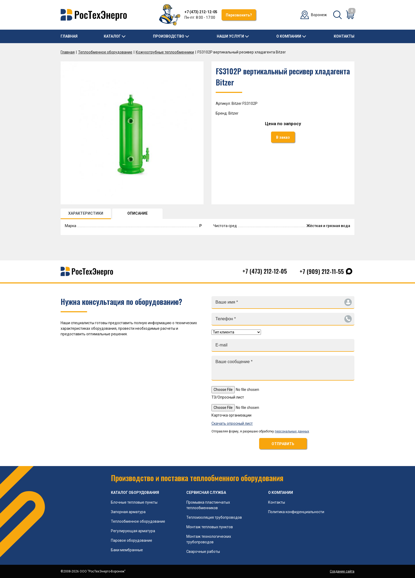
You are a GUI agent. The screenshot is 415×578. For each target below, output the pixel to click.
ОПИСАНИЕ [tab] (137, 213)
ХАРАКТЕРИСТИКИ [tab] (85, 213)
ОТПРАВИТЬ (283, 444)
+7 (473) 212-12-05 (200, 12)
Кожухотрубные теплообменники (165, 52)
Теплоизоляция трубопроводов (214, 517)
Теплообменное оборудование (105, 52)
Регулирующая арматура (133, 531)
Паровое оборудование (131, 540)
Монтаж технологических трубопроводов (208, 539)
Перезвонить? (239, 15)
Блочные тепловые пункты (134, 502)
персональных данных (292, 431)
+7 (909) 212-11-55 (322, 271)
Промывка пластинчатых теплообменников (208, 505)
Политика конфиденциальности (296, 512)
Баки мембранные (127, 550)
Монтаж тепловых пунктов (209, 527)
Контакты (344, 36)
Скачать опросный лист (232, 423)
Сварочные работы (203, 551)
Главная (69, 36)
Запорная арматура (128, 512)
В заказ (283, 137)
